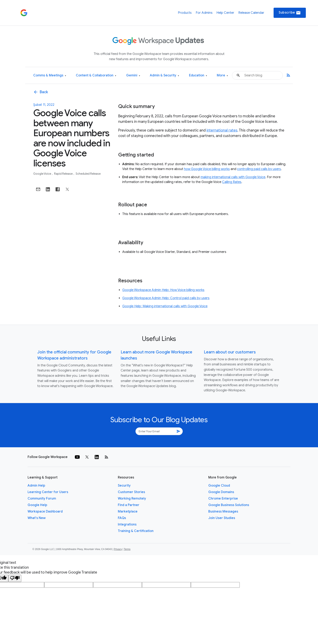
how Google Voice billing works (207, 169)
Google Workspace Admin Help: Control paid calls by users (165, 298)
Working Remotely (132, 499)
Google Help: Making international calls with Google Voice (164, 306)
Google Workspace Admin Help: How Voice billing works (163, 290)
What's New (37, 518)
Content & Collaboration (96, 75)
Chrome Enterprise (223, 499)
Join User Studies (221, 518)
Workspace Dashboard (45, 511)
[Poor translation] (14, 578)
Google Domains (221, 492)
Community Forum (42, 499)
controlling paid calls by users (259, 169)
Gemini (133, 75)
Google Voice (42, 174)
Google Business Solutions (228, 505)
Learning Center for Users (48, 492)
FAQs (122, 518)
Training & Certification (136, 531)
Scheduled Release (88, 174)
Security (124, 486)
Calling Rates (231, 182)
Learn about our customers (230, 352)
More (222, 75)
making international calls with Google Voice (233, 177)
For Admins (204, 13)
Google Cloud (219, 486)
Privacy (118, 549)
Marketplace (128, 511)
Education (198, 75)
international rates (221, 130)
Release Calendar (251, 13)
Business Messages (223, 511)
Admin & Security (164, 75)
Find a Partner (128, 505)
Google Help (37, 505)
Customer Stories (131, 492)
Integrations (127, 524)
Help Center (225, 13)
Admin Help (36, 486)
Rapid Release (63, 174)
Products (185, 13)
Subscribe (290, 12)
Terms (127, 549)
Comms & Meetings (49, 75)
